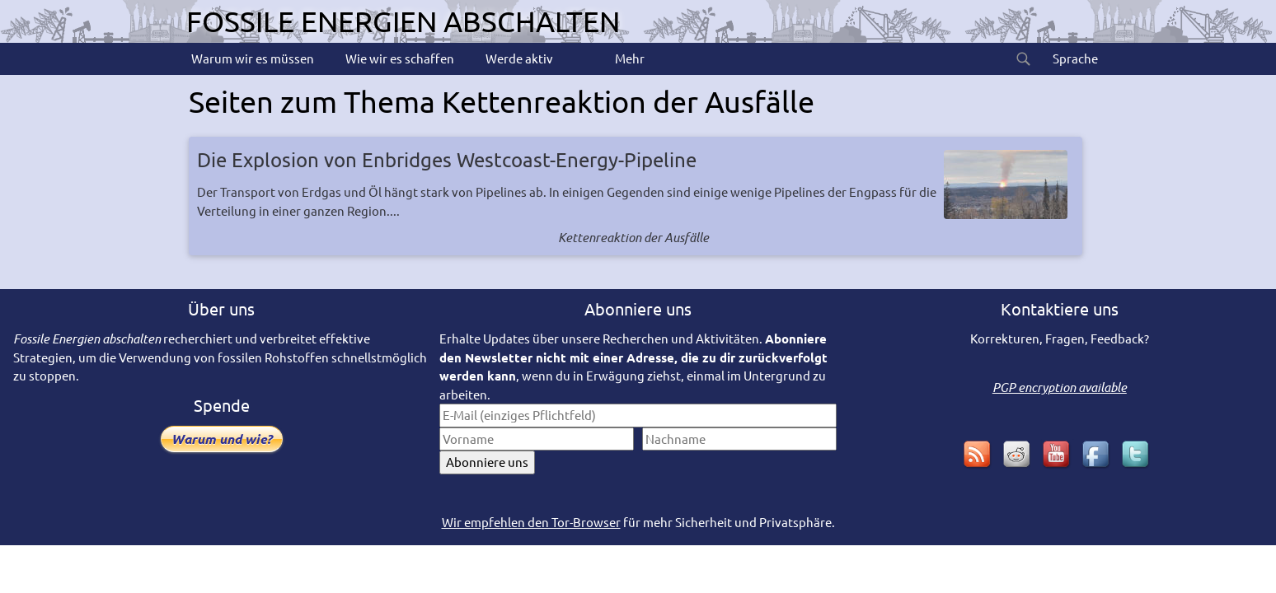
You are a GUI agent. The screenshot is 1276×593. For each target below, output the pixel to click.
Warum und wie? (221, 438)
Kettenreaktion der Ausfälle (633, 237)
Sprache (1074, 58)
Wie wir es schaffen (398, 58)
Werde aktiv (518, 58)
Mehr (628, 58)
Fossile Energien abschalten (403, 21)
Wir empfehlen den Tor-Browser (531, 522)
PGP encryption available (1059, 387)
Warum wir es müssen (251, 58)
